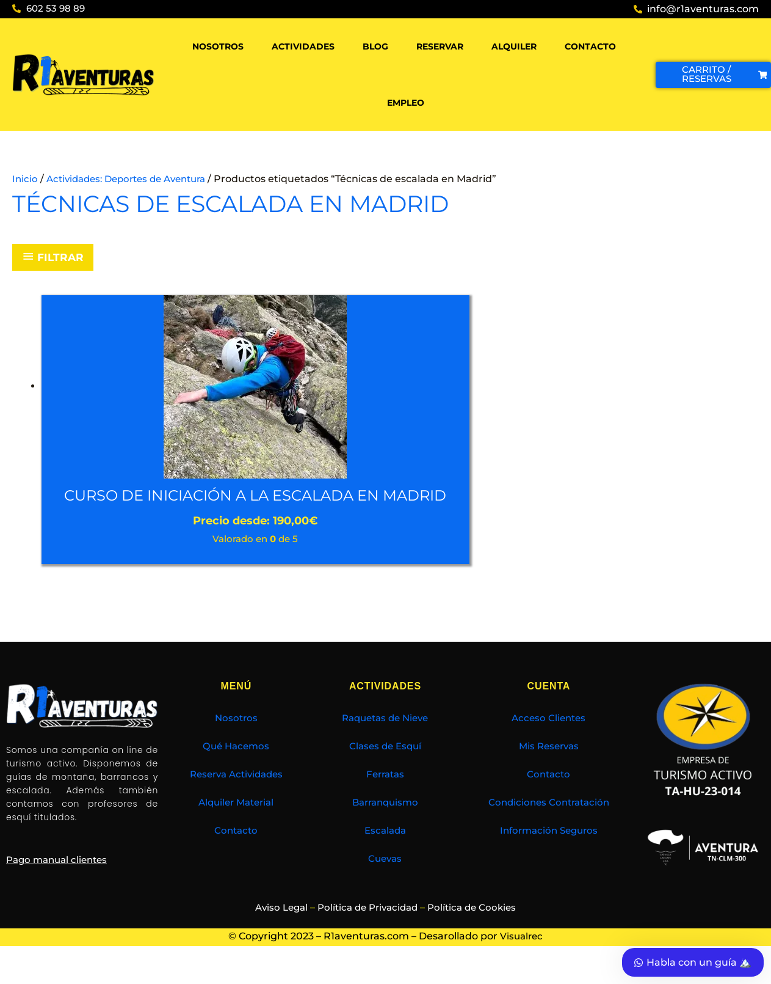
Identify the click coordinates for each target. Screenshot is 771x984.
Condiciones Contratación (548, 823)
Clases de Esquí (385, 767)
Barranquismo (385, 823)
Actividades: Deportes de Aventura (133, 179)
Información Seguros (548, 851)
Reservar (439, 46)
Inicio (25, 179)
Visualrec (521, 958)
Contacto (590, 46)
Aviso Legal (276, 928)
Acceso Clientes (548, 739)
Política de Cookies (477, 928)
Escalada (385, 851)
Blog (375, 46)
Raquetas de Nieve (385, 739)
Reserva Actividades (236, 795)
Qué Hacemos (236, 767)
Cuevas (385, 880)
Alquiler (514, 46)
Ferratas (385, 795)
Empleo (405, 102)
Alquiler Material (236, 823)
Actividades (303, 46)
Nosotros (218, 46)
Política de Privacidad (367, 928)
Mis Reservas (548, 767)
